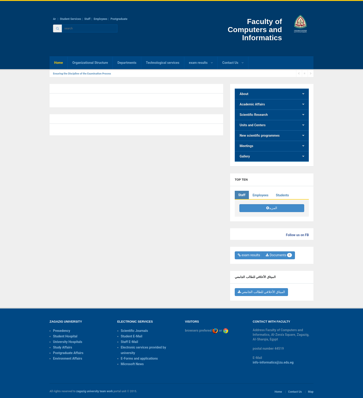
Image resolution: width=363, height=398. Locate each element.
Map (310, 391)
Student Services (70, 19)
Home (58, 63)
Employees (100, 19)
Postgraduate (119, 19)
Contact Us (295, 391)
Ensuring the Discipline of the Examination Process (82, 73)
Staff (87, 19)
